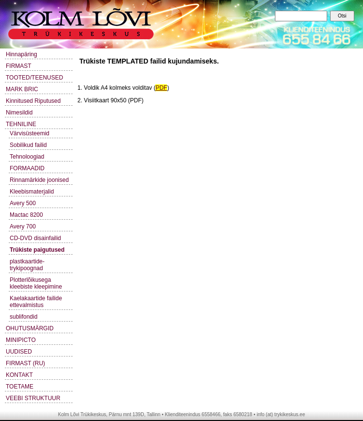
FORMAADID (27, 168)
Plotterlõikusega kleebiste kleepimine (36, 283)
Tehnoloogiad (27, 156)
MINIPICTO (21, 340)
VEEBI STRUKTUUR (33, 398)
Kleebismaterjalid (32, 191)
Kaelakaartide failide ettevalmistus (36, 301)
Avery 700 (23, 226)
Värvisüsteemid (29, 133)
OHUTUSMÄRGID (30, 328)
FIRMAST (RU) (25, 363)
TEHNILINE (21, 124)
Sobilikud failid (28, 145)
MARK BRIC (22, 89)
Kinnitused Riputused (33, 100)
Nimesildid (19, 112)
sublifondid (23, 316)
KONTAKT (19, 375)
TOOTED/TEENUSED (34, 77)
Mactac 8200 (26, 214)
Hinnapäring (21, 54)
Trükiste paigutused (37, 249)
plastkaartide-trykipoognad (27, 265)
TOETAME (19, 386)
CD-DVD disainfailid (35, 238)
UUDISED (19, 351)
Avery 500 (23, 203)
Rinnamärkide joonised (39, 180)
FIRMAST (18, 66)
